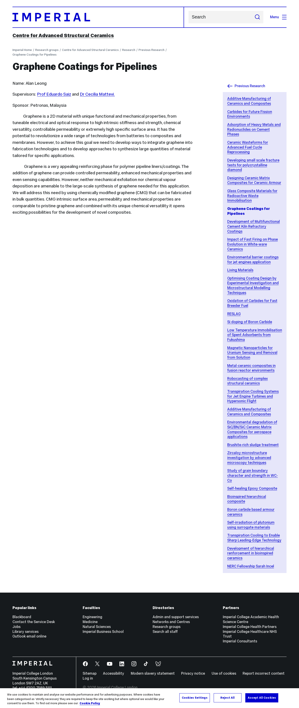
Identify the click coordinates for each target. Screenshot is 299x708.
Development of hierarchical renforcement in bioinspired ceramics (250, 553)
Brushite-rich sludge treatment (253, 444)
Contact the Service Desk (33, 622)
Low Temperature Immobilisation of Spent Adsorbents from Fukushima (254, 335)
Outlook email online (29, 636)
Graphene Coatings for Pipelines (34, 54)
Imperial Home (22, 50)
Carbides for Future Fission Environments (249, 114)
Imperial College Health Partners (249, 626)
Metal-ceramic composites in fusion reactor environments (251, 368)
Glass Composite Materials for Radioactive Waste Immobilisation (252, 196)
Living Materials (240, 270)
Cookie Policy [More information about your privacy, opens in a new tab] (90, 703)
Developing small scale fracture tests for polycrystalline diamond (253, 165)
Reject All (227, 697)
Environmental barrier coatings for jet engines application (253, 259)
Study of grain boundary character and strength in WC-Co (252, 475)
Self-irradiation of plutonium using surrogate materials (250, 525)
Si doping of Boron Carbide (249, 322)
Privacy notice (193, 673)
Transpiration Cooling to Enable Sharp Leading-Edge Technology (254, 538)
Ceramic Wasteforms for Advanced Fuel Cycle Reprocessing (247, 147)
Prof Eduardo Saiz (54, 94)
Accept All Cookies (262, 697)
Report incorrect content (264, 673)
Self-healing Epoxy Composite (252, 488)
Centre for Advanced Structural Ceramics (63, 35)
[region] (149, 698)
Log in (88, 678)
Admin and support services (176, 617)
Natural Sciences (97, 626)
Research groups (47, 50)
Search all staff (165, 631)
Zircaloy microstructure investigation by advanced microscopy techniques (249, 458)
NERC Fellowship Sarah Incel (250, 566)
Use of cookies (224, 673)
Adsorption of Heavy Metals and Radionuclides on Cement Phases (254, 129)
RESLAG (234, 314)
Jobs (16, 626)
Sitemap (89, 673)
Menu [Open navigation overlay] (278, 17)
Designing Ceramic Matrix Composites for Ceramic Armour (254, 180)
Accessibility (113, 673)
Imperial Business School (103, 631)
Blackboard (21, 617)
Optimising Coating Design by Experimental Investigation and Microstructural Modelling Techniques (253, 285)
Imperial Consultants (240, 641)
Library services (25, 631)
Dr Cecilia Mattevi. (97, 94)
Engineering (92, 617)
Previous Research (151, 50)
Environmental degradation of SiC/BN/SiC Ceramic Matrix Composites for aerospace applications (252, 429)
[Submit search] (258, 17)
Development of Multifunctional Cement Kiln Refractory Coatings (253, 226)
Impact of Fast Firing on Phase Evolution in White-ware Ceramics (252, 244)
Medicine (90, 622)
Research (128, 50)
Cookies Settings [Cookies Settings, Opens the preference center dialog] (194, 697)
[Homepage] (98, 17)
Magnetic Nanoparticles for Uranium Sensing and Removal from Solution (252, 353)
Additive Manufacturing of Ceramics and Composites (249, 101)
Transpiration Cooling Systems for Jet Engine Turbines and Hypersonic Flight (253, 396)
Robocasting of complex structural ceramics (247, 381)
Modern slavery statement (153, 673)
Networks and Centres (171, 622)
